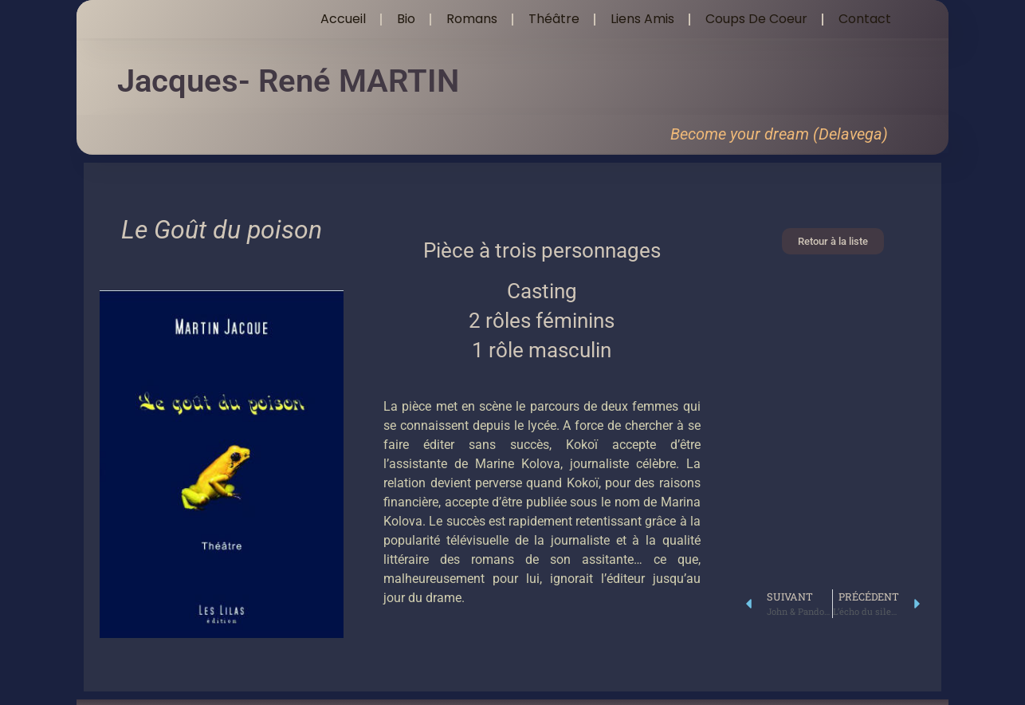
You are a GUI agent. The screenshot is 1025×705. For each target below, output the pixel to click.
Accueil (343, 19)
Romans (471, 19)
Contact (864, 19)
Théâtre (553, 19)
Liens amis (642, 19)
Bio (406, 19)
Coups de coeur (756, 19)
